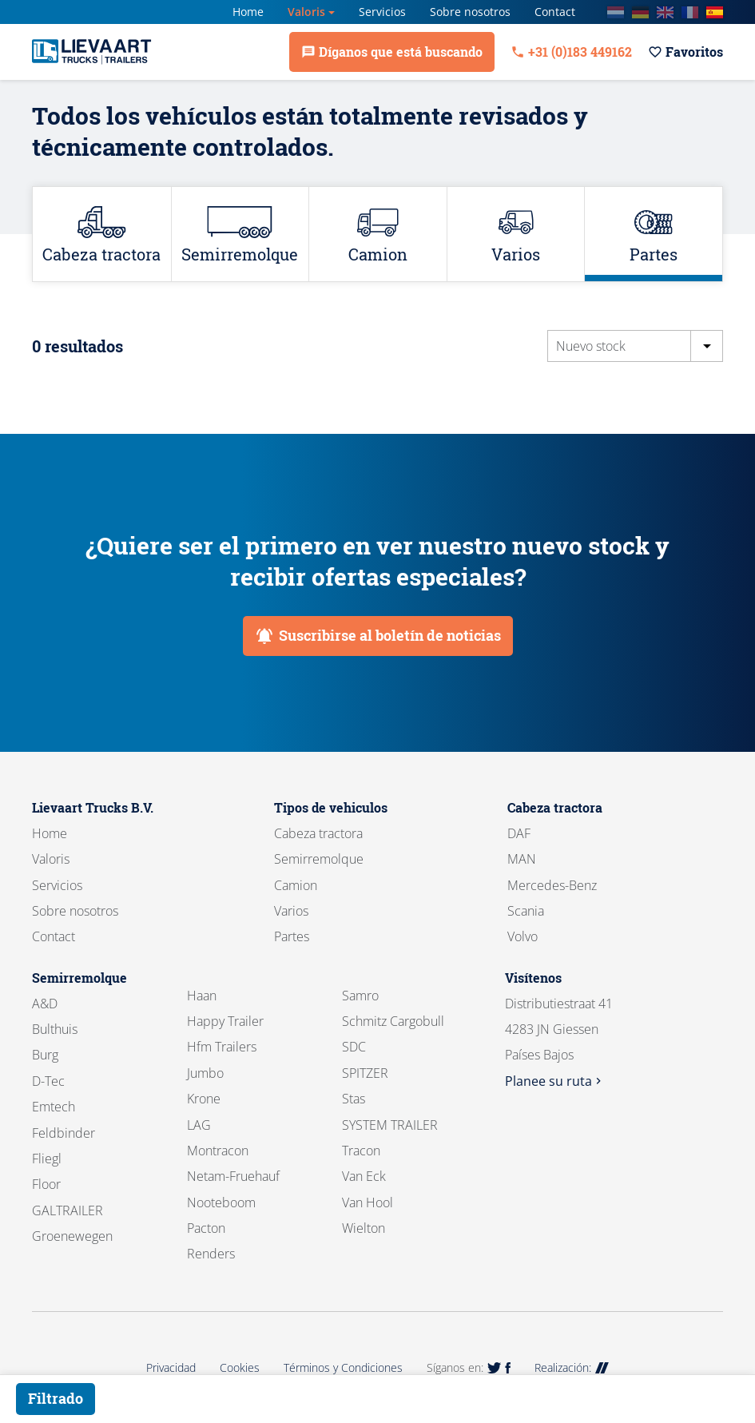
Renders (211, 1253)
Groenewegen (72, 1236)
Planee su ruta (555, 1081)
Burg (45, 1054)
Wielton (363, 1228)
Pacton (206, 1228)
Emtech (53, 1106)
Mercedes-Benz (552, 885)
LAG (199, 1125)
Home (248, 11)
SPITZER (365, 1073)
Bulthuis (54, 1029)
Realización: (571, 1367)
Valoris (306, 11)
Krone (204, 1098)
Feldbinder (63, 1133)
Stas (353, 1098)
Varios (291, 911)
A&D (45, 1003)
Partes (291, 936)
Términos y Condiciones (343, 1367)
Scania (525, 911)
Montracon (217, 1150)
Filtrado (55, 1398)
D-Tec (48, 1081)
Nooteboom (221, 1202)
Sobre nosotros (470, 11)
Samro (360, 995)
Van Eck (364, 1176)
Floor (46, 1184)
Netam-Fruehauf (233, 1176)
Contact (554, 11)
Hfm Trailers (221, 1046)
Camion (295, 885)
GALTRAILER (67, 1210)
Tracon (361, 1150)
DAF (518, 833)
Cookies (240, 1367)
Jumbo (205, 1073)
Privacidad (171, 1367)
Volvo (522, 936)
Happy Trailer (225, 1021)
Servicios (382, 11)
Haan (202, 995)
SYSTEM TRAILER (390, 1125)
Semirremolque (319, 859)
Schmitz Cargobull (393, 1021)
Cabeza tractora (318, 833)
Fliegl (47, 1158)
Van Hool (367, 1202)
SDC (354, 1046)
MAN (521, 859)
